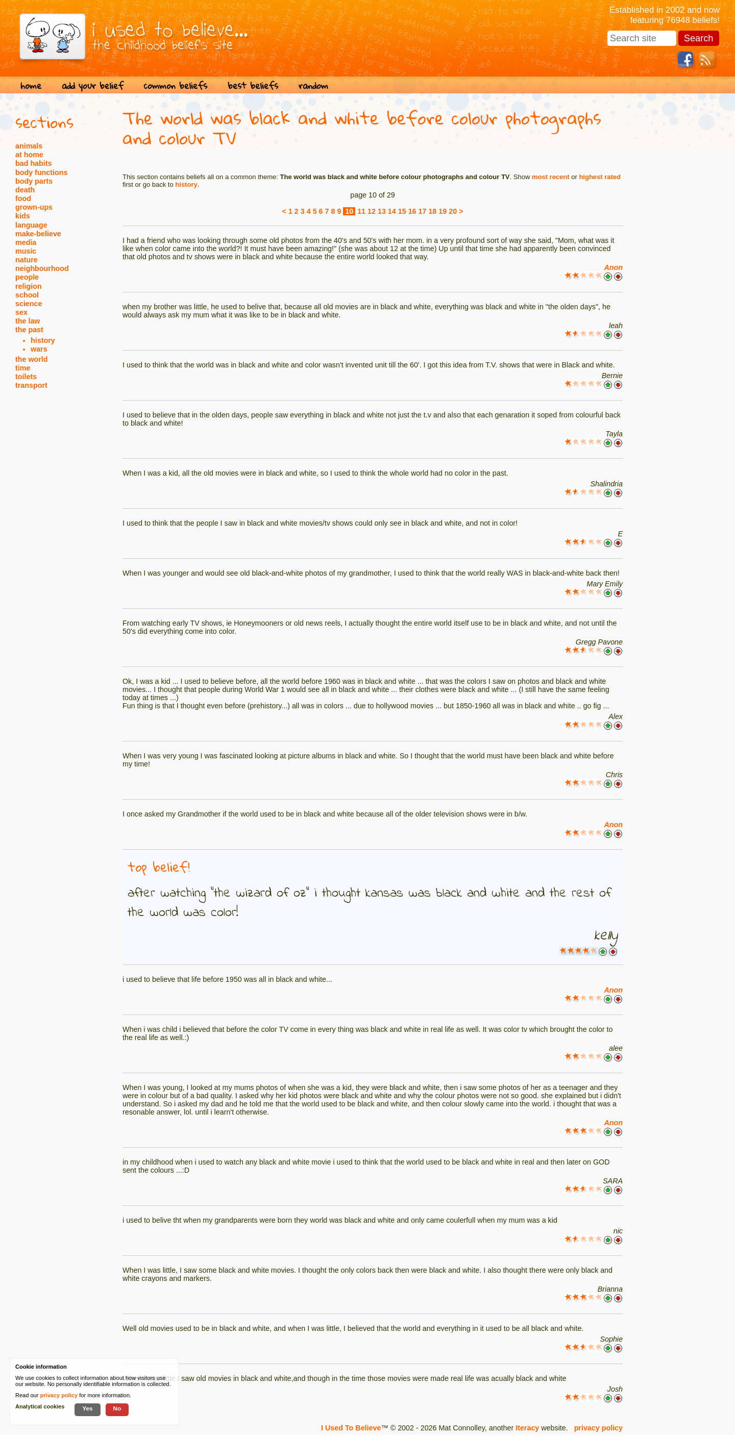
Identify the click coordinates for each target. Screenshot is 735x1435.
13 (382, 211)
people (27, 277)
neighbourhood (42, 268)
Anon (613, 267)
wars (39, 349)
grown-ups (34, 207)
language (31, 225)
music (25, 251)
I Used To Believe (351, 1428)
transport (31, 385)
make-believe (38, 234)
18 (432, 211)
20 (453, 211)
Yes (87, 1408)
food (23, 198)
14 (392, 211)
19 (442, 211)
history (43, 340)
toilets (26, 377)
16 (412, 211)
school (27, 295)
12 (372, 211)
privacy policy (598, 1428)
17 (423, 211)
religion (28, 286)
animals (28, 146)
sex (21, 312)
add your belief (93, 85)
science (28, 304)
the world (31, 359)
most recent (551, 177)
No (117, 1408)
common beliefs (175, 85)
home (30, 85)
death (25, 190)
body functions (41, 172)
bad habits (33, 163)
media (25, 242)
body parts (34, 181)
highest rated (600, 177)
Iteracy (527, 1428)
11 (361, 211)
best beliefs (253, 85)
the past (29, 330)
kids (22, 216)
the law (27, 321)
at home (29, 155)
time (22, 368)
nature (26, 260)
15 (402, 211)
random (313, 85)
